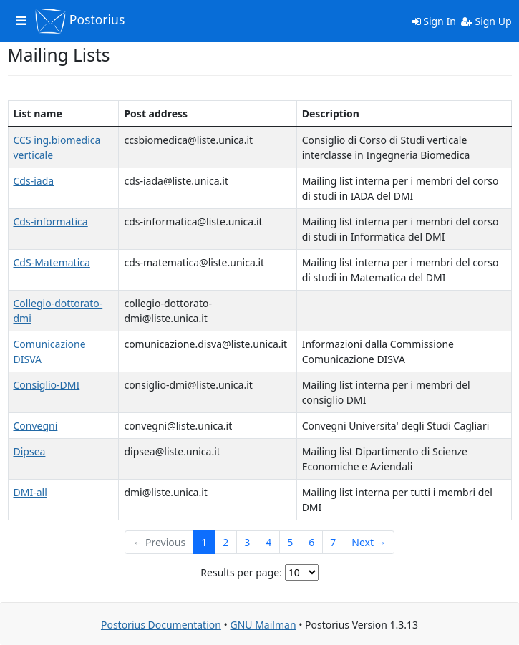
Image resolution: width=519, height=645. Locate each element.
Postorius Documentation (161, 624)
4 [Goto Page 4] (268, 542)
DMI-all (30, 492)
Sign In (434, 21)
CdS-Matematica (52, 262)
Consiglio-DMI (47, 385)
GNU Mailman (263, 624)
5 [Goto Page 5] (290, 542)
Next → (368, 542)
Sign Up (486, 21)
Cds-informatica (51, 221)
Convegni (36, 425)
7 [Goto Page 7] (333, 542)
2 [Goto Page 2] (225, 542)
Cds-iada (34, 181)
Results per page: (241, 572)
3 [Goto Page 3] (247, 542)
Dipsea (30, 451)
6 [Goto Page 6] (311, 542)
